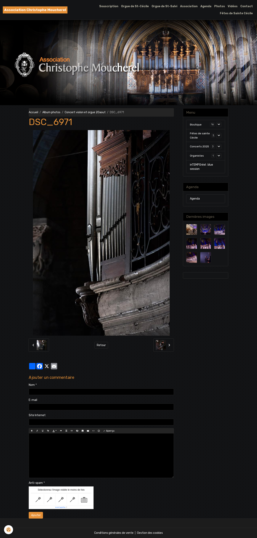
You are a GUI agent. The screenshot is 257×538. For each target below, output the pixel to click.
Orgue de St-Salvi (164, 6)
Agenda (205, 6)
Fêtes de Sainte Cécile (236, 13)
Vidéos (233, 6)
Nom (32, 385)
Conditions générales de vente (114, 533)
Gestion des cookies (150, 533)
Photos (219, 6)
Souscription (108, 6)
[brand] (35, 9)
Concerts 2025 (200, 146)
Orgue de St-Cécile (135, 6)
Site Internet (37, 415)
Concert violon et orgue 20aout (85, 112)
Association (189, 6)
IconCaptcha (60, 507)
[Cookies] (8, 529)
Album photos (51, 112)
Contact (246, 6)
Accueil (33, 112)
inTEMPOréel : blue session (201, 167)
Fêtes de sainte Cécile (200, 135)
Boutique (196, 124)
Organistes (197, 156)
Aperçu (108, 430)
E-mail (33, 400)
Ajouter (36, 515)
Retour (101, 345)
